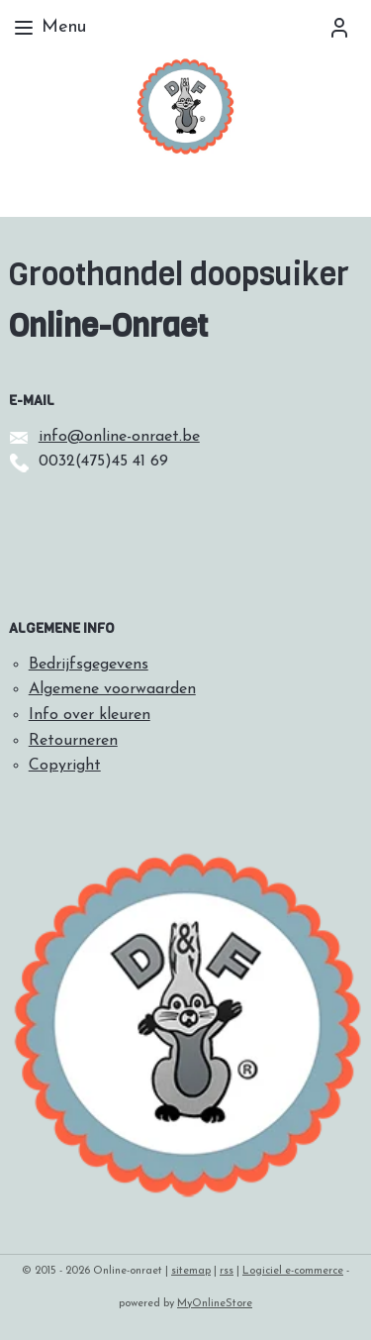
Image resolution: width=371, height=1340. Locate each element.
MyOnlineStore (214, 1303)
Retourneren (73, 741)
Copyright (65, 765)
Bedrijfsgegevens (88, 664)
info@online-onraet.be (119, 437)
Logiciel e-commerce (292, 1271)
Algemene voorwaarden (112, 689)
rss (226, 1271)
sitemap (191, 1271)
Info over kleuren (89, 715)
